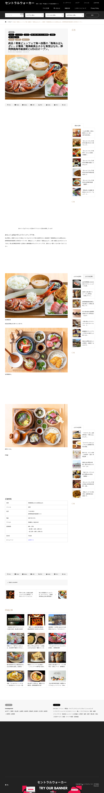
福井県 (45, 711)
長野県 (8, 714)
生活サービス (57, 716)
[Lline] (32, 105)
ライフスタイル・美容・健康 (88, 711)
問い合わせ (57, 8)
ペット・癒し (75, 711)
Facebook (5, 784)
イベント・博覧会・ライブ (66, 708)
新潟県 (36, 711)
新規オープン (26, 39)
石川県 (41, 711)
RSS (7, 784)
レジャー (69, 714)
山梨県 (21, 711)
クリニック (77, 708)
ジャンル (86, 2)
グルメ (11, 34)
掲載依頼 (67, 8)
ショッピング (19, 34)
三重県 (11, 711)
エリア (77, 2)
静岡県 (11, 32)
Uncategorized (9, 708)
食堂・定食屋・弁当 (13, 37)
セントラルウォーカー (52, 782)
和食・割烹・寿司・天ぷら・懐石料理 (39, 34)
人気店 (18, 39)
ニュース (62, 711)
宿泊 (97, 714)
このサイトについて (80, 8)
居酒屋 (52, 34)
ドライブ (27, 34)
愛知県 (31, 711)
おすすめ (96, 2)
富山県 (16, 711)
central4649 (14, 582)
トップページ (67, 2)
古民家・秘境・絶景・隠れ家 (86, 714)
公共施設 (75, 714)
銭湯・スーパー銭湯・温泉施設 (71, 716)
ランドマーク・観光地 (60, 714)
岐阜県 (26, 711)
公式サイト (31, 540)
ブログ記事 (46, 8)
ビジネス (68, 711)
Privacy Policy (95, 8)
